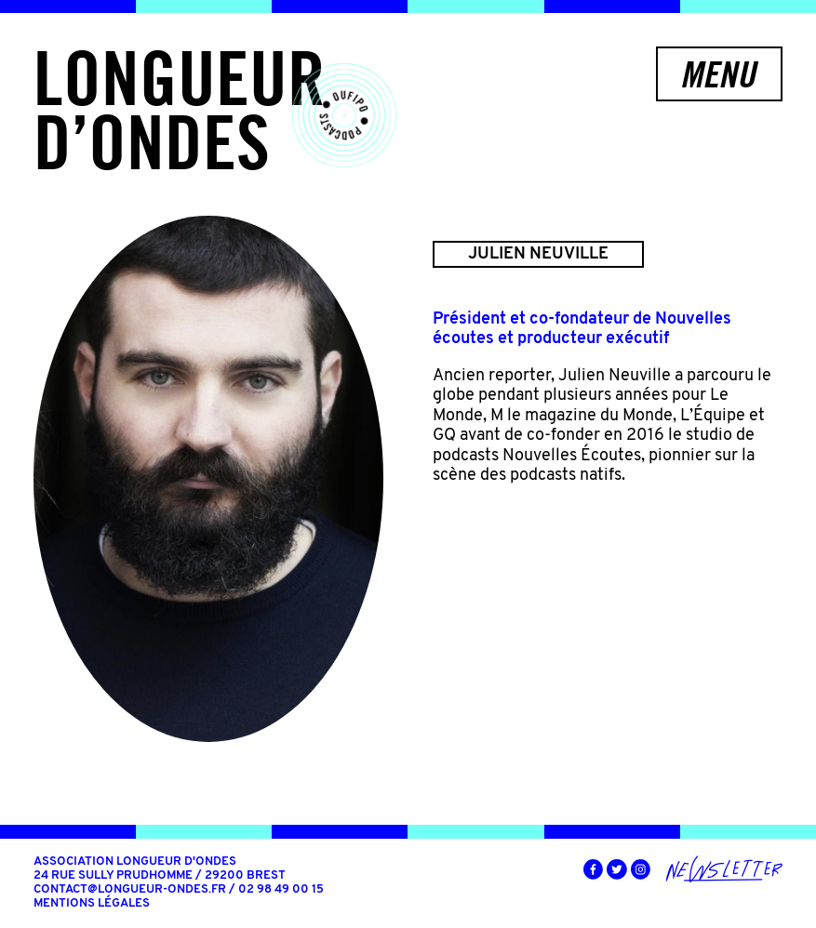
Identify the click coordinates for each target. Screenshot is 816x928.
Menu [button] (718, 74)
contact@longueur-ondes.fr (129, 889)
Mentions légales (91, 903)
